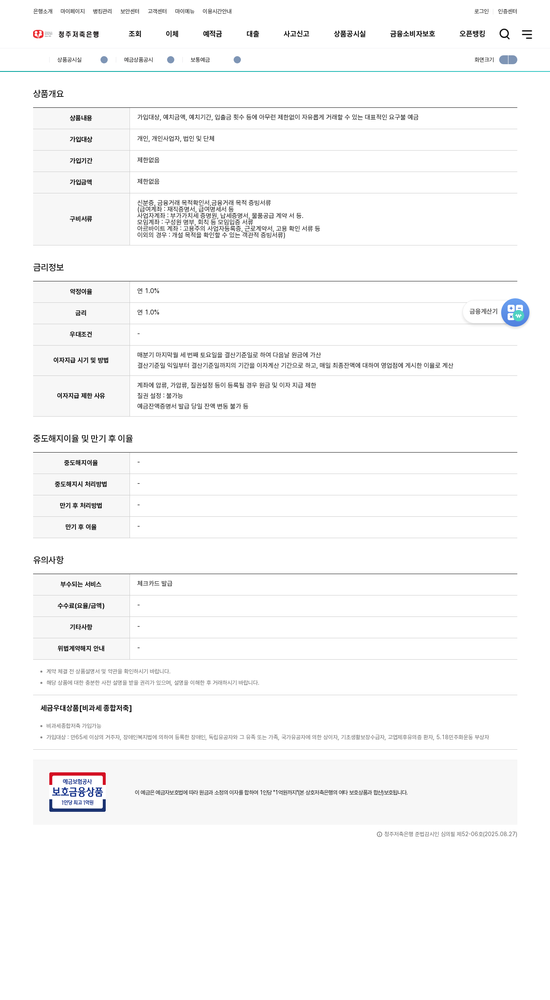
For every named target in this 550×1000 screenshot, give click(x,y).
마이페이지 (73, 11)
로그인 (481, 11)
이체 (172, 33)
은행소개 (42, 11)
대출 (253, 33)
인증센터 (507, 11)
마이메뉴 (184, 11)
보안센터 (130, 11)
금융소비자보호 (412, 33)
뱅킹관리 (102, 11)
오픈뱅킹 (472, 33)
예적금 (212, 33)
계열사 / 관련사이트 (443, 972)
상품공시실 (350, 33)
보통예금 (200, 60)
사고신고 (297, 33)
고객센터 (157, 11)
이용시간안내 (217, 11)
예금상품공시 (138, 60)
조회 (135, 33)
